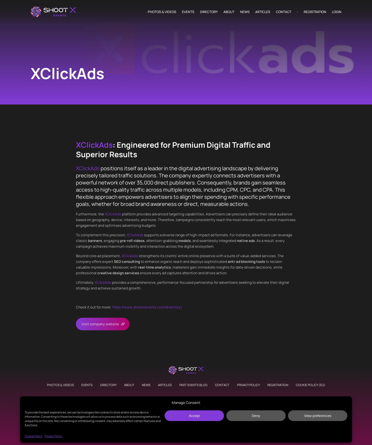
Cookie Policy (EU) (310, 385)
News (245, 12)
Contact (283, 12)
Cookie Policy (33, 436)
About (228, 12)
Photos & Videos (162, 12)
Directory (209, 12)
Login (336, 12)
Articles (262, 12)
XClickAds (94, 145)
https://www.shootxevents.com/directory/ (147, 307)
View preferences (317, 416)
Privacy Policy (53, 436)
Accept (194, 416)
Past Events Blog (193, 385)
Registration (315, 12)
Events (188, 12)
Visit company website (100, 324)
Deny (256, 416)
